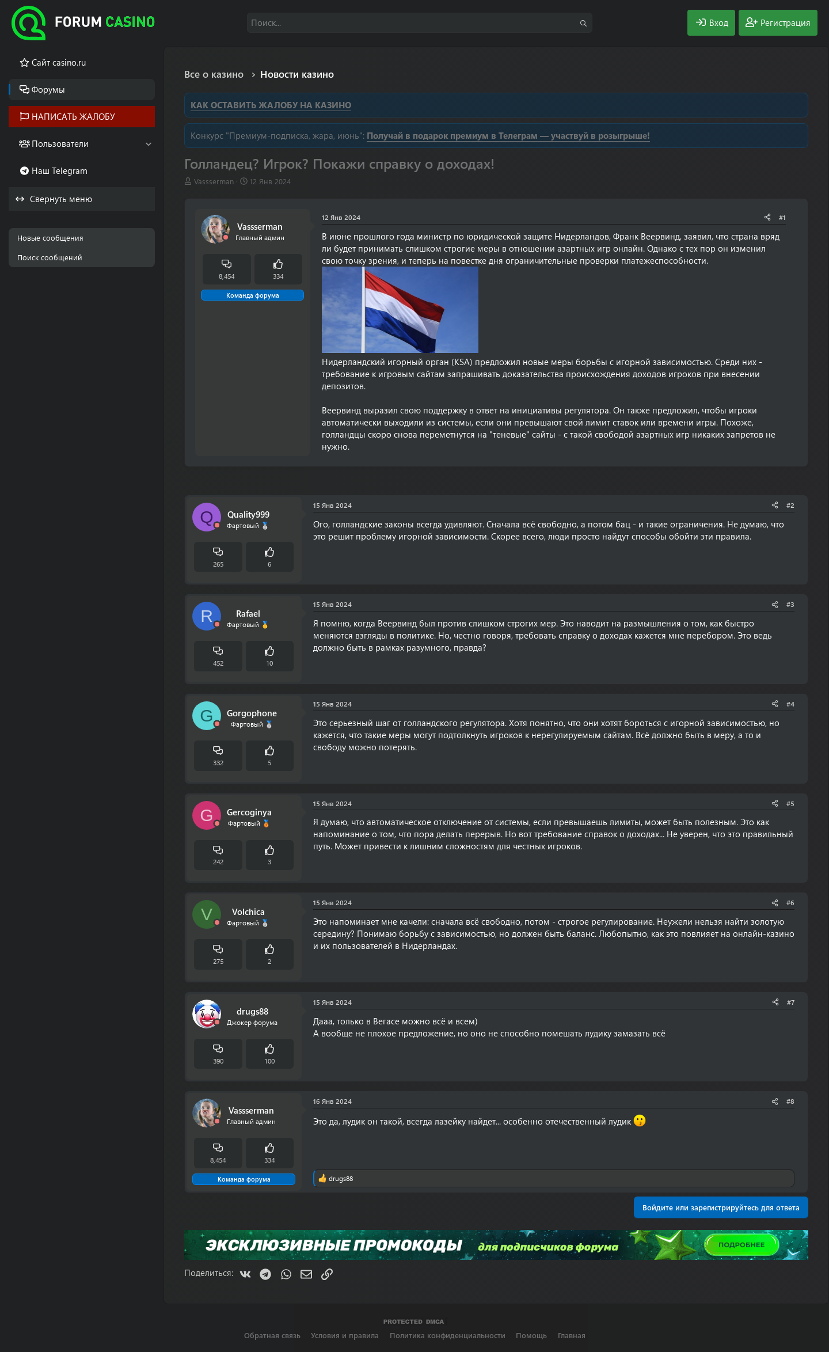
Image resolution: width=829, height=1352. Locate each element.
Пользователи (60, 143)
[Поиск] (419, 23)
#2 (790, 505)
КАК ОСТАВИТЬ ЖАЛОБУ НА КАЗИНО (271, 105)
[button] (148, 143)
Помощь (531, 1335)
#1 (782, 217)
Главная (571, 1335)
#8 (790, 1101)
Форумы (48, 89)
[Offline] (226, 237)
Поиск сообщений (49, 257)
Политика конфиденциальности (447, 1335)
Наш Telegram (60, 170)
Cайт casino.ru (59, 62)
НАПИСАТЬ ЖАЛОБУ (73, 116)
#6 (790, 902)
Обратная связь (272, 1335)
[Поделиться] (767, 217)
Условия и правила (345, 1335)
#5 (790, 803)
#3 (790, 604)
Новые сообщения (50, 237)
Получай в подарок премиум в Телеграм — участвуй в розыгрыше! (508, 135)
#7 (790, 1002)
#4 (790, 703)
